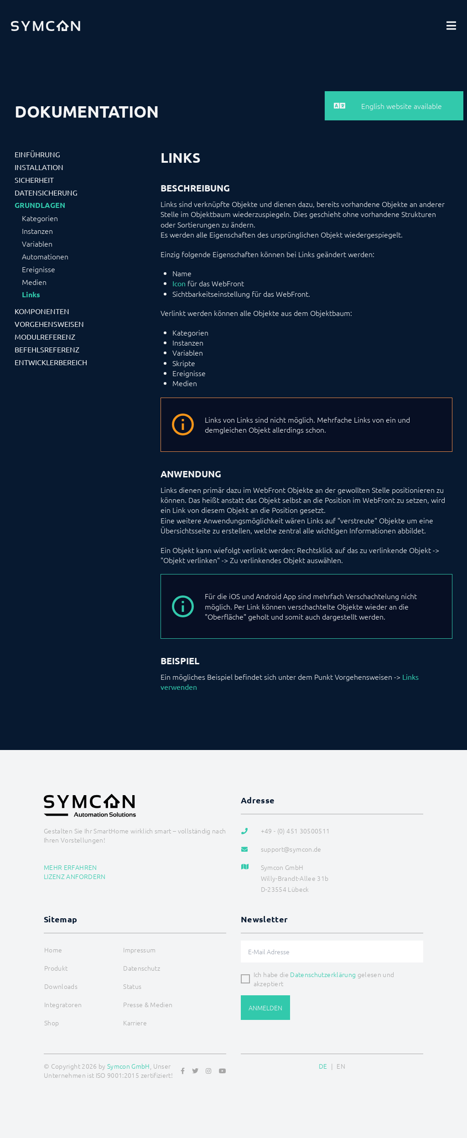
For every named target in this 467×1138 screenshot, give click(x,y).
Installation (39, 166)
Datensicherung (46, 192)
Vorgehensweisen (49, 323)
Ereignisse (38, 269)
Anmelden (265, 1007)
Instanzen (37, 230)
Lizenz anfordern (75, 876)
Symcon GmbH (128, 1066)
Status (132, 986)
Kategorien (40, 217)
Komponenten (42, 311)
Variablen (37, 243)
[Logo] (45, 25)
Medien (34, 281)
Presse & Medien (147, 1004)
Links (31, 294)
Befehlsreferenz (47, 349)
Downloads (61, 986)
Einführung (37, 154)
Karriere (135, 1022)
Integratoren (63, 1004)
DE (323, 1066)
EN (341, 1066)
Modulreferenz (45, 336)
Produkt (55, 967)
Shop (51, 1022)
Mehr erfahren (70, 867)
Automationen (45, 256)
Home (53, 949)
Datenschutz (141, 967)
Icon (179, 283)
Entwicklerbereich (51, 362)
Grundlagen (40, 205)
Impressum (139, 949)
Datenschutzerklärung (323, 974)
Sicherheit (34, 179)
